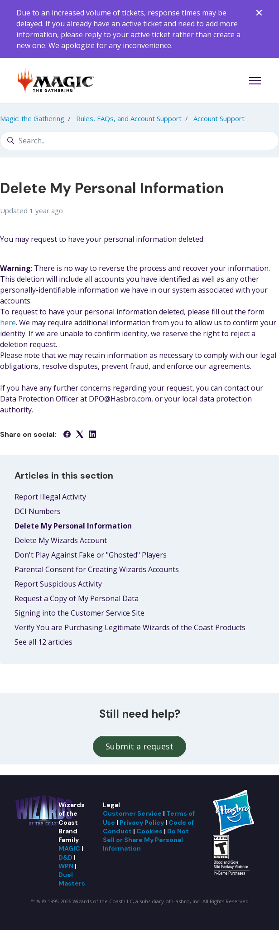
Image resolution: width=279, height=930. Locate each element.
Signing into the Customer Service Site (79, 613)
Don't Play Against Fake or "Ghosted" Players (90, 555)
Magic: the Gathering (32, 118)
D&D (65, 857)
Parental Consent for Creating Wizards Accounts (96, 569)
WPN (65, 866)
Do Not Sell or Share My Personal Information (146, 840)
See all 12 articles (43, 642)
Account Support (219, 118)
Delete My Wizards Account (60, 540)
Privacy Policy (142, 822)
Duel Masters (71, 879)
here (8, 323)
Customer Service (132, 813)
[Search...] (139, 140)
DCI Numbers (37, 511)
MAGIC (69, 848)
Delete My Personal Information (73, 526)
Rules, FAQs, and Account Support (129, 118)
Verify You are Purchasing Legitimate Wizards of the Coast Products (129, 627)
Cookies (149, 831)
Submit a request (139, 746)
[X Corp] (79, 435)
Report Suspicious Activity (58, 584)
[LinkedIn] (92, 435)
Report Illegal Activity (50, 497)
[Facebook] (67, 435)
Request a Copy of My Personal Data (76, 598)
